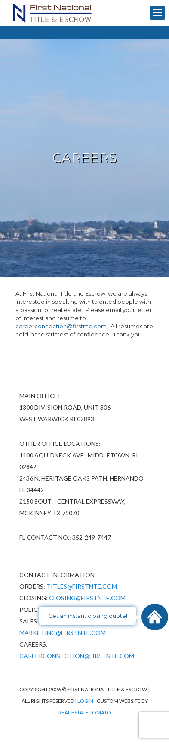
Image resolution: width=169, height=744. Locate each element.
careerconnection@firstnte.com (61, 326)
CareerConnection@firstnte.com (76, 655)
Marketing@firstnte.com (62, 632)
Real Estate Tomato (84, 712)
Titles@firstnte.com (81, 586)
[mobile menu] (157, 13)
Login (85, 701)
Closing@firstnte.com (87, 598)
